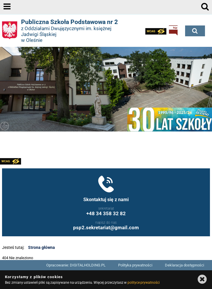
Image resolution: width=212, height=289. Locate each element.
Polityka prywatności (135, 265)
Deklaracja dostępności (184, 265)
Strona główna (41, 247)
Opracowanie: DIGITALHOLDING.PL (76, 265)
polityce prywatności (143, 283)
